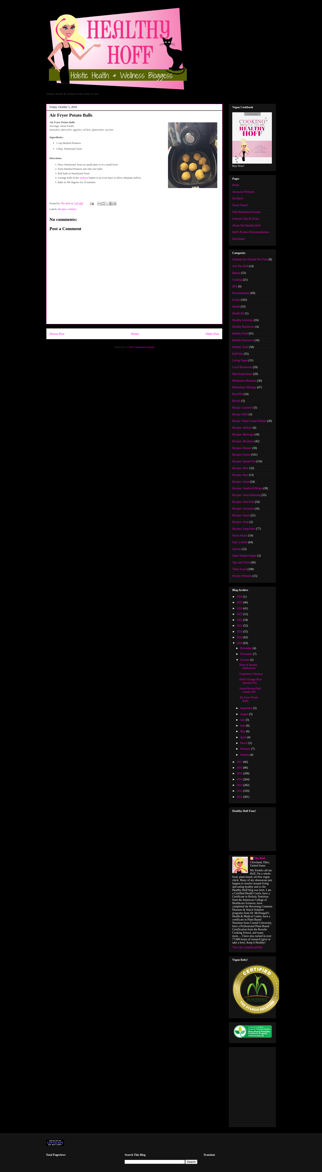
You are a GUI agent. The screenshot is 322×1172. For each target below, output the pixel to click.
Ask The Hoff (240, 266)
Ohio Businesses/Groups (246, 212)
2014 (240, 779)
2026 (240, 596)
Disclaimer (238, 238)
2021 (240, 625)
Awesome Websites (243, 191)
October (245, 659)
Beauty (236, 272)
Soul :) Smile (239, 542)
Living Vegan (240, 360)
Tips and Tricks (241, 562)
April (243, 737)
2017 (240, 761)
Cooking (237, 279)
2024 (240, 608)
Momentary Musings (244, 387)
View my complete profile (247, 947)
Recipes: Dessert (242, 448)
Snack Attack (239, 535)
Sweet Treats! (240, 205)
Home (135, 333)
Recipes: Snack (241, 515)
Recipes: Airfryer (67, 209)
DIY (234, 286)
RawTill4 (237, 394)
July (243, 719)
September (246, 708)
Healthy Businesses (243, 326)
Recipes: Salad (240, 481)
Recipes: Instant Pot (243, 461)
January (245, 754)
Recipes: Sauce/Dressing (246, 495)
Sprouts (236, 549)
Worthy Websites (242, 575)
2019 (240, 637)
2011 (240, 796)
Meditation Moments (244, 380)
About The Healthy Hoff (246, 225)
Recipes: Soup (240, 521)
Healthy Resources (243, 340)
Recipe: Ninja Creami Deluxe (249, 420)
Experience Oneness (251, 673)
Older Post (212, 333)
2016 (240, 767)
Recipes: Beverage (243, 434)
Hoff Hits (237, 353)
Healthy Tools (240, 347)
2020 (240, 631)
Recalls (236, 400)
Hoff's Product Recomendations (250, 232)
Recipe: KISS (240, 414)
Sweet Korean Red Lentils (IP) (250, 690)
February (245, 748)
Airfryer (83, 177)
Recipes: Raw (240, 474)
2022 (240, 619)
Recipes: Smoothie (243, 508)
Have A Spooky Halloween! (248, 666)
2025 (240, 602)
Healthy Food (240, 333)
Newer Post (56, 333)
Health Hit (238, 313)
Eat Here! (237, 198)
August (244, 714)
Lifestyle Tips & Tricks (245, 218)
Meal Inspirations (242, 373)
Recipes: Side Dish (243, 501)
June (243, 725)
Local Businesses (242, 367)
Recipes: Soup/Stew (243, 528)
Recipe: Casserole (242, 407)
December (246, 648)
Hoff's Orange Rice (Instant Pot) (250, 681)
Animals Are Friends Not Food (250, 259)
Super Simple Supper (244, 555)
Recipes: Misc (240, 468)
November (246, 653)
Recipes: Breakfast (243, 441)
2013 (240, 785)
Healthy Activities (242, 320)
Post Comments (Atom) (141, 347)
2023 (240, 614)
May (243, 731)
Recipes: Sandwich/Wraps (247, 488)
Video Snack (239, 569)
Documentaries (241, 293)
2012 (240, 790)
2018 (240, 643)
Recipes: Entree (241, 454)
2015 (240, 773)
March (244, 743)
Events (236, 299)
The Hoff (259, 858)
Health (236, 306)
